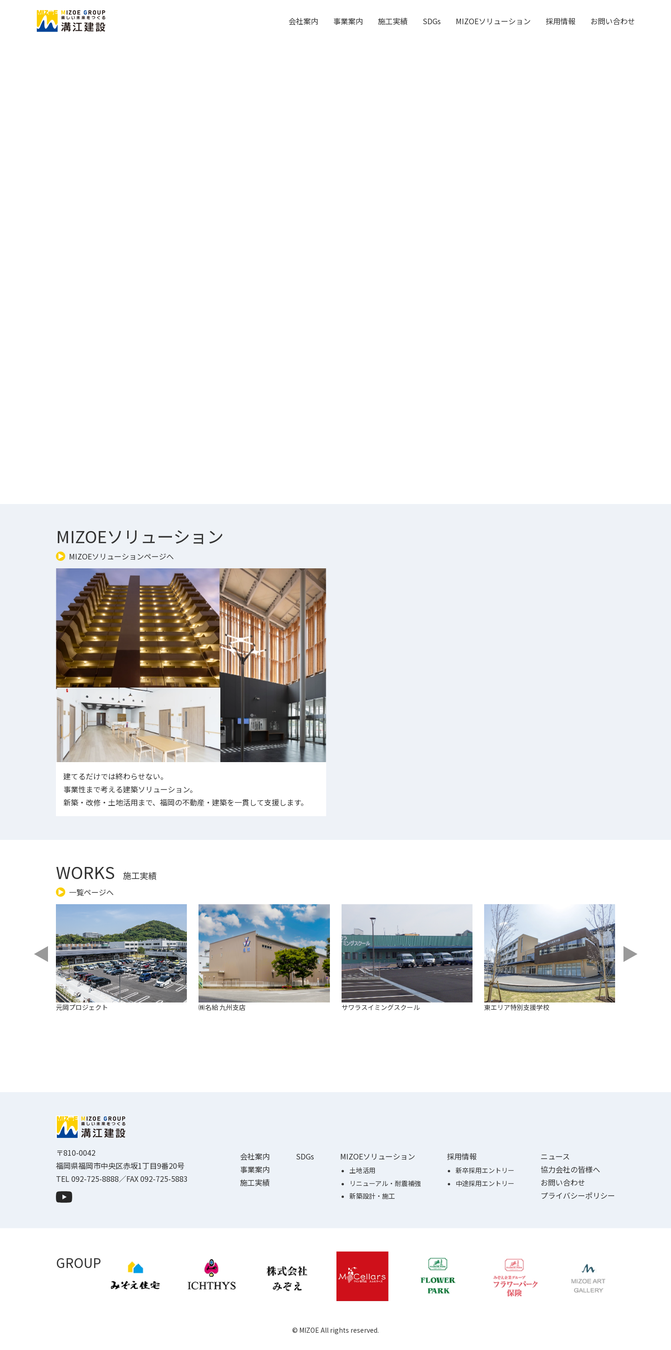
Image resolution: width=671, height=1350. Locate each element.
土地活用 (362, 1213)
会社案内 (303, 21)
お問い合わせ (612, 21)
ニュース (555, 1199)
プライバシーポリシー (578, 1238)
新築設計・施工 (372, 1238)
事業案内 (348, 21)
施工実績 (393, 21)
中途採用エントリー (485, 1226)
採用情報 (560, 21)
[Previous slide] (42, 954)
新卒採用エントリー (485, 1213)
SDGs (432, 21)
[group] (128, 981)
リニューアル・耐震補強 (385, 1226)
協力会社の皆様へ (570, 1212)
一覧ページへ (91, 892)
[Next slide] (629, 954)
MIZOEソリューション (493, 21)
